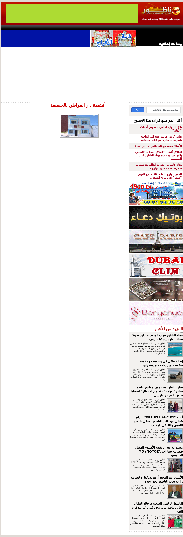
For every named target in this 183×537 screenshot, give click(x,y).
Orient (113, 27)
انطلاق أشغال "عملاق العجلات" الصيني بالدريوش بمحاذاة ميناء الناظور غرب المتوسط (158, 155)
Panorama (51, 27)
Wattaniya (99, 27)
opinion (37, 27)
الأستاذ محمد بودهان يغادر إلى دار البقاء (158, 145)
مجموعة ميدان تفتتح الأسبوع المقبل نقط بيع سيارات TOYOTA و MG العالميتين (159, 451)
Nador (160, 27)
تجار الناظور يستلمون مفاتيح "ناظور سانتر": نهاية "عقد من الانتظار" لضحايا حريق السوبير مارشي (157, 391)
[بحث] (164, 110)
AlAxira (26, 27)
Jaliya (85, 27)
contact (11, 27)
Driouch (145, 27)
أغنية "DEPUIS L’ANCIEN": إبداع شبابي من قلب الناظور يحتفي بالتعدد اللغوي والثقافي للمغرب (158, 421)
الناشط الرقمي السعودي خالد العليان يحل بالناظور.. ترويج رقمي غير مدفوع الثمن (157, 507)
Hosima (128, 27)
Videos (69, 27)
